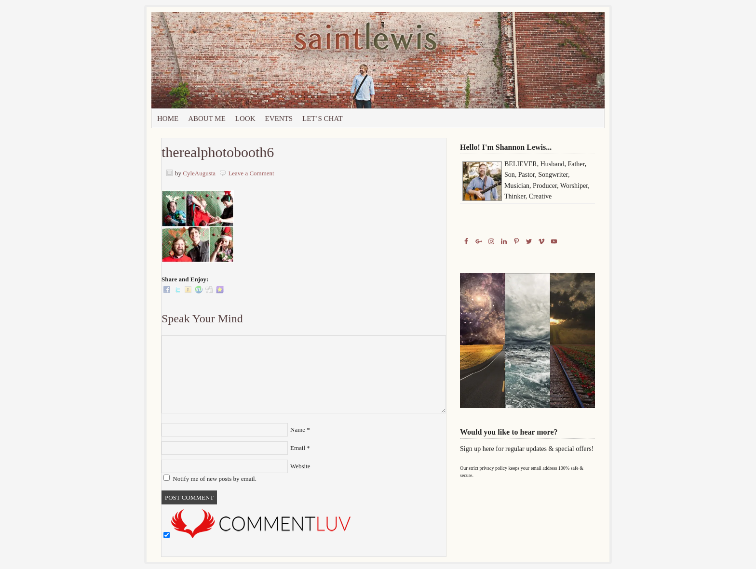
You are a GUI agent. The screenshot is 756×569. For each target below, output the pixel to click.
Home (167, 118)
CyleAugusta (199, 173)
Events (279, 118)
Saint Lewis (259, 60)
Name (297, 429)
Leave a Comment (251, 173)
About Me (207, 118)
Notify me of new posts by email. (214, 478)
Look (245, 118)
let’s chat (322, 118)
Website (300, 466)
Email (297, 447)
